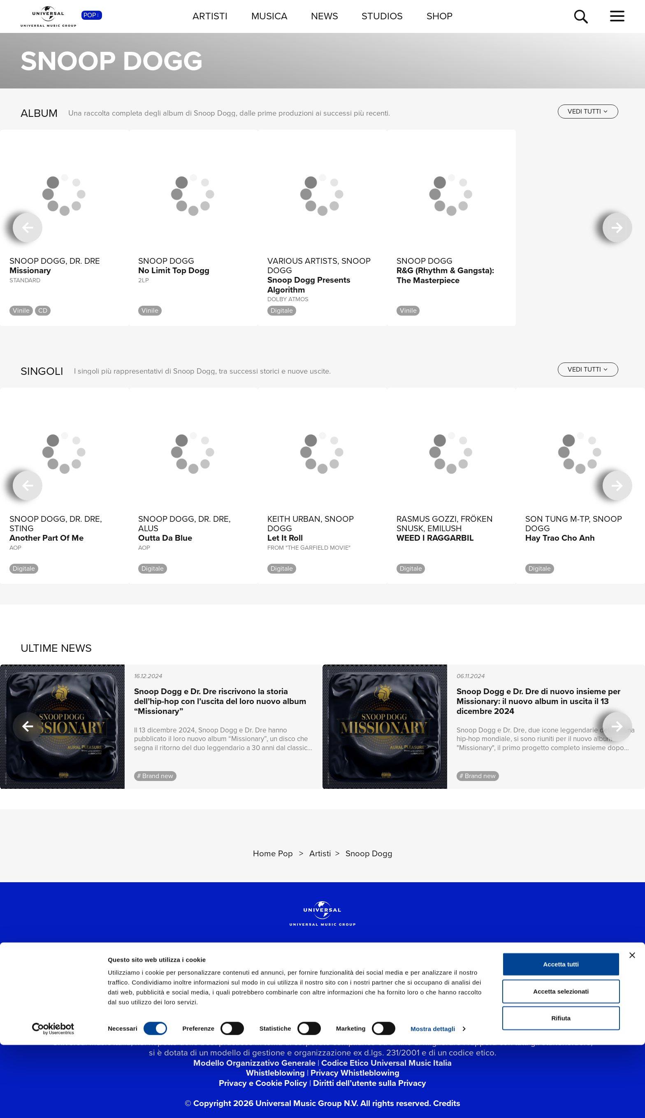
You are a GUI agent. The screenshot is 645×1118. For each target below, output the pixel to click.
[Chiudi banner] (632, 1028)
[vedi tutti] (588, 112)
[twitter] (220, 971)
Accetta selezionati (561, 1064)
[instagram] (280, 971)
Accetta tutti (561, 1037)
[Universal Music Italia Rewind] (445, 971)
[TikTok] (311, 971)
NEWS (324, 16)
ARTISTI (210, 16)
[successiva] (617, 228)
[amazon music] (415, 971)
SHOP (439, 16)
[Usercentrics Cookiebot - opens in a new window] (53, 1102)
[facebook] (189, 971)
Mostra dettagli (433, 1101)
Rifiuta (561, 1091)
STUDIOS (382, 16)
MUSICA (269, 16)
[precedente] (27, 228)
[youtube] (250, 971)
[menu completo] (617, 16)
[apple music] (385, 971)
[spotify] (354, 971)
